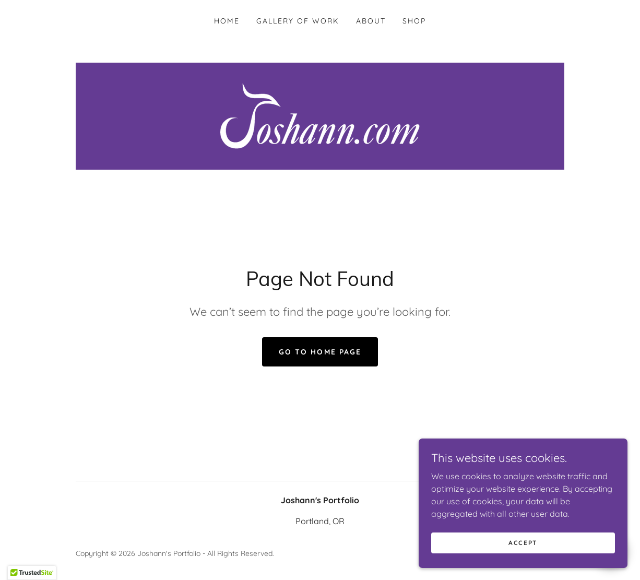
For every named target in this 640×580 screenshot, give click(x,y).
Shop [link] (414, 21)
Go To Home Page (320, 352)
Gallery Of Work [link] (297, 21)
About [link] (371, 21)
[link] (320, 115)
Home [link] (227, 21)
